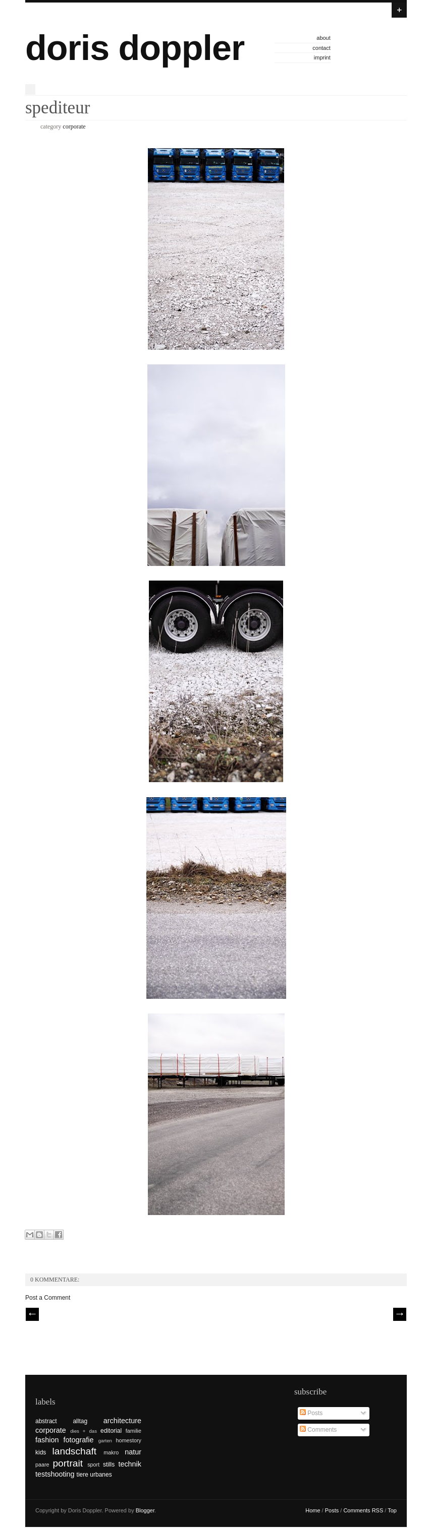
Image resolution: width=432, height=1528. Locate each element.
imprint (322, 57)
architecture (122, 1421)
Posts (311, 1413)
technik (129, 1464)
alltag (80, 1421)
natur (133, 1452)
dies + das (83, 1431)
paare (42, 1464)
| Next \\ (399, 1314)
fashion (47, 1440)
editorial (111, 1430)
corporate (74, 126)
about (323, 38)
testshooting (55, 1474)
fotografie (79, 1440)
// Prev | (32, 1314)
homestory (128, 1440)
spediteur (57, 107)
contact (321, 48)
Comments (318, 1429)
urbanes (101, 1474)
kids (40, 1452)
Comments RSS (363, 1510)
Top (392, 1510)
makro (111, 1452)
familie (133, 1431)
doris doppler (134, 48)
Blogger (145, 1510)
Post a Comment (47, 1297)
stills (109, 1464)
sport (93, 1464)
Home (312, 1510)
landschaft (74, 1451)
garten (105, 1440)
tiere (82, 1474)
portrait (67, 1463)
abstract (46, 1421)
